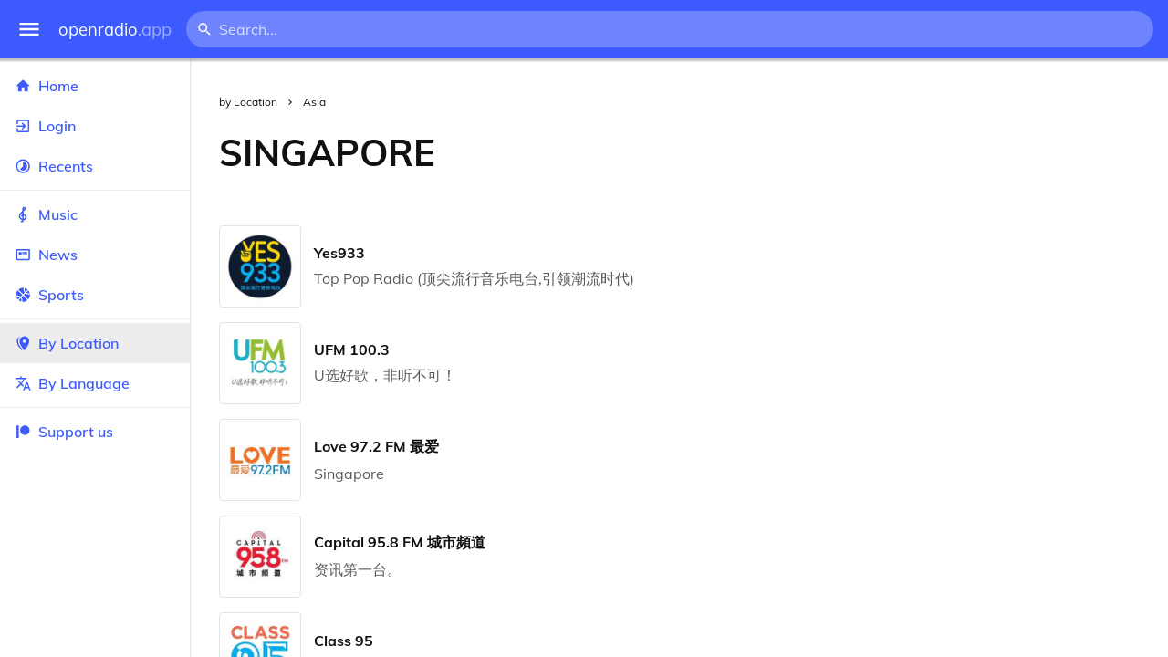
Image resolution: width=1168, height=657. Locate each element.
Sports (95, 295)
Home (95, 86)
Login (95, 126)
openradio (115, 29)
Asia (314, 102)
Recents (95, 166)
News (95, 255)
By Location (95, 343)
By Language (95, 383)
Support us (64, 431)
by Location (248, 102)
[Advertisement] (816, 152)
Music (95, 214)
